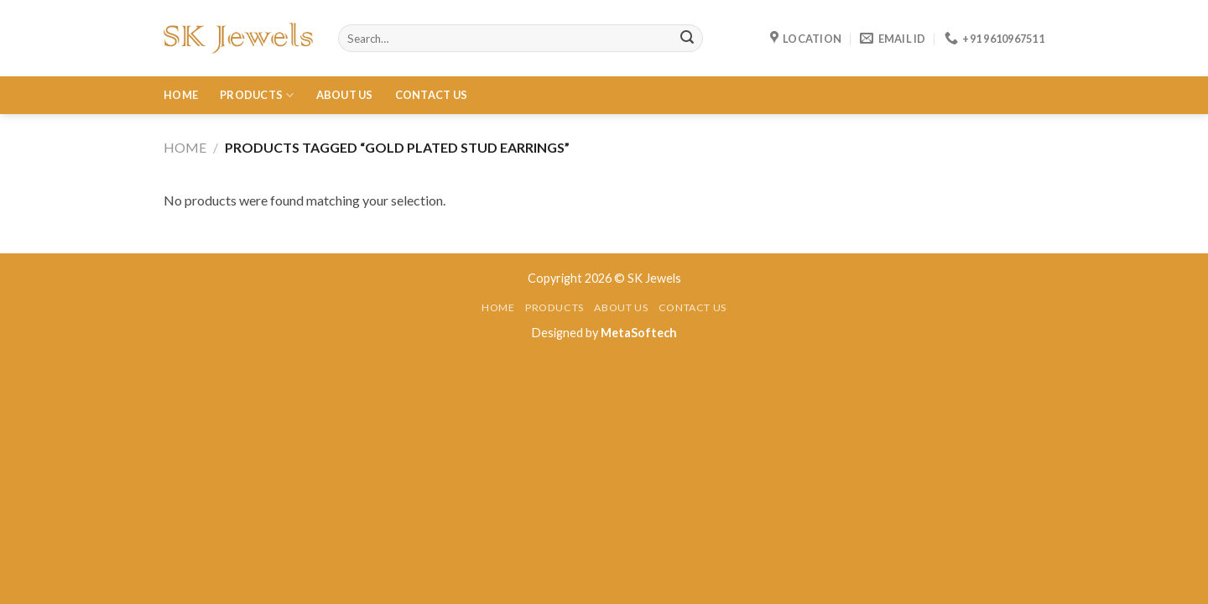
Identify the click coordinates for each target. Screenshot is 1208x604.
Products (257, 95)
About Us (344, 95)
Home (181, 95)
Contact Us (431, 95)
